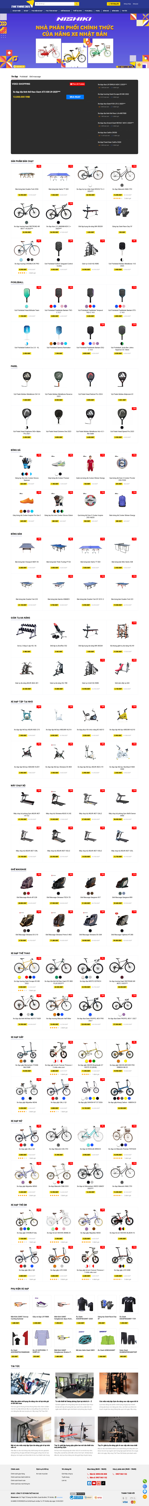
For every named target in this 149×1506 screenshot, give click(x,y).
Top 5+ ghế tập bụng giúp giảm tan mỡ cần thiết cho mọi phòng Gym (74, 1446)
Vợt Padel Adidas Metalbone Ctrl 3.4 (27, 394)
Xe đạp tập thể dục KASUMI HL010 (122, 730)
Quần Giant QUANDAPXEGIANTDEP (128, 1351)
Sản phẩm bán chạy (22, 161)
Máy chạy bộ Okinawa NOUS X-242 (58, 814)
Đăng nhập (127, 4)
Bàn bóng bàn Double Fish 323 (122, 599)
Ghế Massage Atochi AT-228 (27, 897)
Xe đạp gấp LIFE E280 (122, 1270)
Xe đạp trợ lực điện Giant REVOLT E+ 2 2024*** (90, 190)
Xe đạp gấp (17, 1037)
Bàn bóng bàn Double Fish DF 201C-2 (90, 599)
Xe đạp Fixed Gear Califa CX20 (109, 142)
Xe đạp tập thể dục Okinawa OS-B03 (58, 767)
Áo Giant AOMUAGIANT (106, 1350)
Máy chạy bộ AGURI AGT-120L (122, 851)
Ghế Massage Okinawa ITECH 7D (59, 897)
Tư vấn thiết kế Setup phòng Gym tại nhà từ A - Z (73, 1401)
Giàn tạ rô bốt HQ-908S (90, 264)
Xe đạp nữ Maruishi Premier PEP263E (122, 1149)
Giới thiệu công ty (67, 1474)
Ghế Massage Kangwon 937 (90, 897)
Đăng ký (135, 4)
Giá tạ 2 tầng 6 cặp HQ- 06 (26, 646)
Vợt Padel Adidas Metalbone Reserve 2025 (58, 395)
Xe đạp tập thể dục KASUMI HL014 (58, 730)
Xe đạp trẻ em (19, 1205)
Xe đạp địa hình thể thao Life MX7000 (112, 113)
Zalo (145, 1486)
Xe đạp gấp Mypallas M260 (27, 1186)
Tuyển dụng (65, 1477)
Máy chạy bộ (18, 785)
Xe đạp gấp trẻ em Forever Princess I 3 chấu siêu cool (58, 1066)
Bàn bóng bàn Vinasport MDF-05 (27, 562)
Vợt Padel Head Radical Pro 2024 (90, 394)
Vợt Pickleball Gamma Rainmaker (59, 348)
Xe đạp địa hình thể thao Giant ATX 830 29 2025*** (36, 92)
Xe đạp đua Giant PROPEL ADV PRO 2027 (90, 1020)
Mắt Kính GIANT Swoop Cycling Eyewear (19, 1318)
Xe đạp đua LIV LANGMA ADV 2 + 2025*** (58, 227)
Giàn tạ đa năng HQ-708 (58, 683)
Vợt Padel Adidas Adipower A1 (122, 394)
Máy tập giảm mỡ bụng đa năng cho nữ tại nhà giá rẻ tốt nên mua (30, 1402)
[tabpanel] (74, 41)
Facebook (145, 1491)
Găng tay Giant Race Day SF (122, 226)
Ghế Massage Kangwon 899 (122, 897)
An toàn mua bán (42, 1474)
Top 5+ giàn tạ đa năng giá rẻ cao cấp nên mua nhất (117, 1445)
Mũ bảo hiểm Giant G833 (85, 1350)
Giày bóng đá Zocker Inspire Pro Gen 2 (27, 515)
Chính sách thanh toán (18, 1480)
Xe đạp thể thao (20, 953)
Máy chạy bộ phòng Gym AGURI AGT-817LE (27, 815)
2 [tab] (74, 67)
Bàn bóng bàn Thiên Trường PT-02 (58, 562)
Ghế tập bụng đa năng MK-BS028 (90, 226)
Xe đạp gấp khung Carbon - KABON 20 (122, 1102)
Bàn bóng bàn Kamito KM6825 (59, 599)
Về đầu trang (145, 1497)
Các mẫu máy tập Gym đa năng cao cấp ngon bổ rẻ (118, 1401)
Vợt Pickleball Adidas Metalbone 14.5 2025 (122, 265)
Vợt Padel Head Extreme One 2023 (58, 431)
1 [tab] (71, 67)
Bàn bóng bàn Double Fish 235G (26, 189)
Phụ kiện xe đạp (20, 1289)
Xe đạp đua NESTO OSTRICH (90, 981)
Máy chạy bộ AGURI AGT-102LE (58, 851)
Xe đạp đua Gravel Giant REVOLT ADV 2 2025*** (116, 123)
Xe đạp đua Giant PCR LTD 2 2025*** (111, 104)
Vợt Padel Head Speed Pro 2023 (122, 431)
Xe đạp (14, 76)
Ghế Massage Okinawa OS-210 (27, 935)
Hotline (145, 1481)
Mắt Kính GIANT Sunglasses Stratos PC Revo (63, 1351)
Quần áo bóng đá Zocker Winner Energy (90, 478)
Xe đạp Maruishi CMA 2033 (59, 1186)
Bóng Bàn (16, 534)
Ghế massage (35, 77)
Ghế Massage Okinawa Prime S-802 (59, 935)
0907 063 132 (101, 1477)
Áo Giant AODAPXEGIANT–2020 (84, 1318)
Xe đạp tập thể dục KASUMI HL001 (27, 767)
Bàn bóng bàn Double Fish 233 (27, 599)
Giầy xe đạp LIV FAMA (41, 1317)
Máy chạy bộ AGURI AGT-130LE (90, 851)
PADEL (14, 366)
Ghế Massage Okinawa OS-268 (90, 935)
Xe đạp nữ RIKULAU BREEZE (90, 1149)
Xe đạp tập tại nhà (22, 701)
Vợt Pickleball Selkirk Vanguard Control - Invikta (59, 265)
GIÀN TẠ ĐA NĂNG (20, 618)
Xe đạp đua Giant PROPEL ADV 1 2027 (122, 1019)
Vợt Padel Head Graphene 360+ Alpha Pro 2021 (26, 432)
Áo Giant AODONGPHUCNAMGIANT (20, 1351)
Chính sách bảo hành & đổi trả (20, 1477)
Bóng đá (15, 450)
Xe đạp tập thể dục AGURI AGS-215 (27, 730)
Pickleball (24, 77)
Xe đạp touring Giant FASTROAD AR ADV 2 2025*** (122, 982)
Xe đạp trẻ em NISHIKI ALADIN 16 (122, 1233)
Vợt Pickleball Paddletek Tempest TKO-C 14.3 (90, 311)
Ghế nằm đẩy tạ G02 (122, 683)
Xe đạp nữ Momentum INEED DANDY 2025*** (90, 1187)
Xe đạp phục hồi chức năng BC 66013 (90, 730)
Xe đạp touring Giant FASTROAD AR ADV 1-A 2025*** (27, 227)
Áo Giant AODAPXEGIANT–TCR (128, 1318)
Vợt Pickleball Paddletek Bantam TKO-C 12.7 (59, 311)
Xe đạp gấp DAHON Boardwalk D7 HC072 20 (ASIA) (90, 1066)
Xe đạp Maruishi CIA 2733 (58, 1149)
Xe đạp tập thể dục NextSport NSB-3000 (122, 768)
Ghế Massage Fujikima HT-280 (122, 935)
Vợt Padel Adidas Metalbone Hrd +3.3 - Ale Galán (90, 432)
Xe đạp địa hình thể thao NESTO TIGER (27, 1019)
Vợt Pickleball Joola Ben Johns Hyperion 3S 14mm (122, 349)
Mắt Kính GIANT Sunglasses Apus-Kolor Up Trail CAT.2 (63, 1318)
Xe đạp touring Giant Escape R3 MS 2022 (113, 94)
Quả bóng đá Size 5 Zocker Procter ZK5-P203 (122, 479)
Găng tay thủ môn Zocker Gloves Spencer (27, 479)
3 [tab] (78, 67)
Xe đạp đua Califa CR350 (107, 133)
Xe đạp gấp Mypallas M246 (27, 1102)
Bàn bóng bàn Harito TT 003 (59, 189)
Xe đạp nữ (16, 1121)
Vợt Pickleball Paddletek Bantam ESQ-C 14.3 (90, 349)
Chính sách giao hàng (18, 1474)
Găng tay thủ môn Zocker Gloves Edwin (58, 515)
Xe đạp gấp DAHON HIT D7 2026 (90, 1102)
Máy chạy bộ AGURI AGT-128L (27, 851)
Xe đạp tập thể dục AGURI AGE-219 (90, 767)
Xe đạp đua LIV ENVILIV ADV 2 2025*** (112, 85)
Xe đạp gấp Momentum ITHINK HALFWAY (26, 1066)
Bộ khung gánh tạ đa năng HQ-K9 (122, 646)
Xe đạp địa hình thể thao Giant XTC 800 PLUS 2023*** (59, 982)
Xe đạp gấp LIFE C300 (58, 1270)
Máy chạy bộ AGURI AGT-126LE (90, 814)
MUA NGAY (75, 97)
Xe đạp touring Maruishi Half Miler (58, 1019)
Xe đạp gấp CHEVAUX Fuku (27, 1233)
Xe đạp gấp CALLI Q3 (59, 1102)
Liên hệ (64, 1480)
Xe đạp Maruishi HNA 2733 (122, 189)
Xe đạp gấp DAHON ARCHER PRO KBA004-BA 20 (122, 1066)
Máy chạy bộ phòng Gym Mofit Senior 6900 (122, 815)
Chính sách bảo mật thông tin (20, 1484)
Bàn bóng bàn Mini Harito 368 (122, 562)
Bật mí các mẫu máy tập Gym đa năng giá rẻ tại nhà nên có (30, 1446)
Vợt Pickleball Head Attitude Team (26, 310)
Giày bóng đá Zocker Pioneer (58, 478)
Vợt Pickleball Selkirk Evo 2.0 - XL (27, 348)
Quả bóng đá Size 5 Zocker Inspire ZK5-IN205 (90, 516)
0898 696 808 (101, 1474)
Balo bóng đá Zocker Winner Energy (122, 515)
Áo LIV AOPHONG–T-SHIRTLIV (40, 1351)
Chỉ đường (60, 1497)
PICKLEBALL (17, 282)
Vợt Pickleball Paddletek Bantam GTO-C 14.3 (122, 311)
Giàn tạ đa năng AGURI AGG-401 (26, 683)
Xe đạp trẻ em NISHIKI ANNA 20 (58, 1233)
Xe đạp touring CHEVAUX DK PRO (27, 264)
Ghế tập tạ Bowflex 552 (58, 646)
